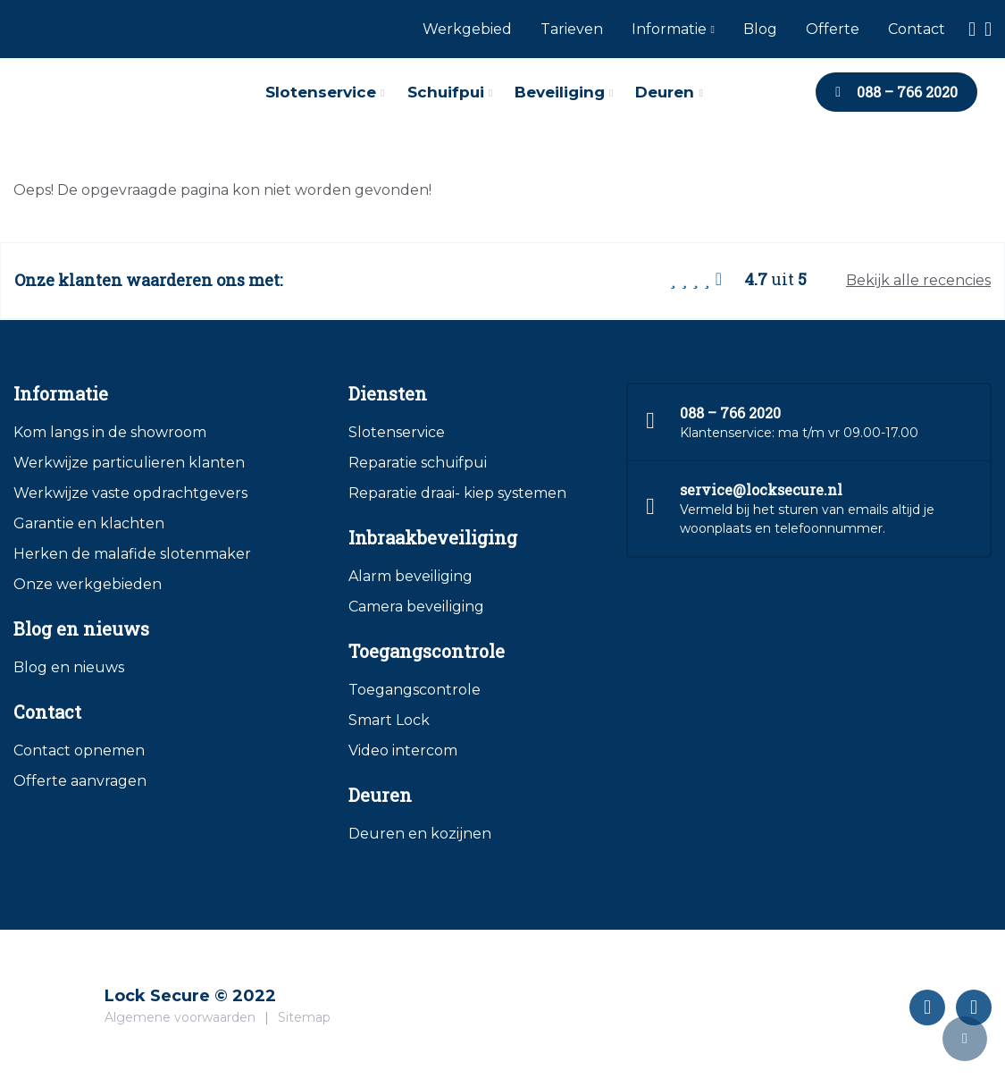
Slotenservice (396, 432)
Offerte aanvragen (80, 780)
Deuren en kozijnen (419, 833)
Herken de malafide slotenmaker (132, 553)
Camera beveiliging (416, 606)
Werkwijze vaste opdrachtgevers (130, 493)
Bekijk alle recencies (918, 280)
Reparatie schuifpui (417, 462)
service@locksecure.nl (761, 489)
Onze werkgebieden (87, 584)
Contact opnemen (79, 750)
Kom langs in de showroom (109, 432)
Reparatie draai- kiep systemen (457, 493)
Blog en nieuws (68, 667)
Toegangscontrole (414, 689)
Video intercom (402, 750)
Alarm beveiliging (410, 576)
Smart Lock (389, 720)
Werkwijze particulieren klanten (129, 462)
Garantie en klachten (88, 523)
